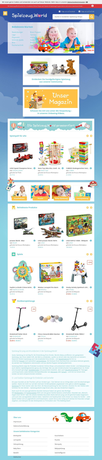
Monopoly (54, 372)
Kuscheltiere (19, 198)
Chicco (43, 336)
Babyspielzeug (60, 448)
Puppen (22, 361)
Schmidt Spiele (17, 40)
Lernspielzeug (82, 198)
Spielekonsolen (34, 370)
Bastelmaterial (64, 359)
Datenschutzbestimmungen (76, 2)
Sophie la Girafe (18, 290)
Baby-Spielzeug (61, 198)
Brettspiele (17, 436)
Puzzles (57, 440)
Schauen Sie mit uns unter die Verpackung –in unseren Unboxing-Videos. (51, 112)
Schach (64, 372)
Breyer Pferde (35, 42)
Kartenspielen (32, 393)
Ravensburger (17, 32)
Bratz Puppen (35, 32)
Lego (14, 35)
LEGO (43, 243)
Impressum (17, 422)
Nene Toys (44, 170)
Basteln (16, 453)
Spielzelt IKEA (35, 45)
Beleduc (44, 290)
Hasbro (33, 40)
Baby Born (17, 448)
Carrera (33, 35)
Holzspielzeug (18, 444)
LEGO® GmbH (18, 170)
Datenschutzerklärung (21, 426)
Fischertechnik (17, 45)
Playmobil (16, 37)
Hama (32, 37)
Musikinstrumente (71, 370)
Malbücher (17, 457)
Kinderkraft (17, 336)
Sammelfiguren (60, 453)
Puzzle (40, 198)
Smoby (71, 290)
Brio (13, 42)
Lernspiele (17, 440)
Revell (15, 243)
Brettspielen (19, 393)
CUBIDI (71, 170)
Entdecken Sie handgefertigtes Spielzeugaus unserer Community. (51, 80)
